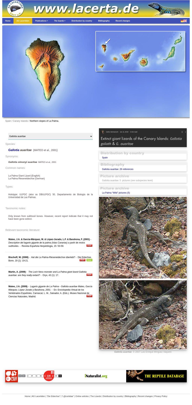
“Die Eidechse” (53, 396)
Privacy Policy (160, 396)
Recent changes (145, 396)
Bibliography (130, 396)
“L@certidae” (68, 396)
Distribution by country (113, 396)
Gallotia (14, 150)
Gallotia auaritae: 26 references (117, 169)
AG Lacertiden (38, 396)
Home (27, 396)
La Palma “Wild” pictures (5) (116, 192)
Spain (105, 157)
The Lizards (95, 396)
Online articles (82, 396)
